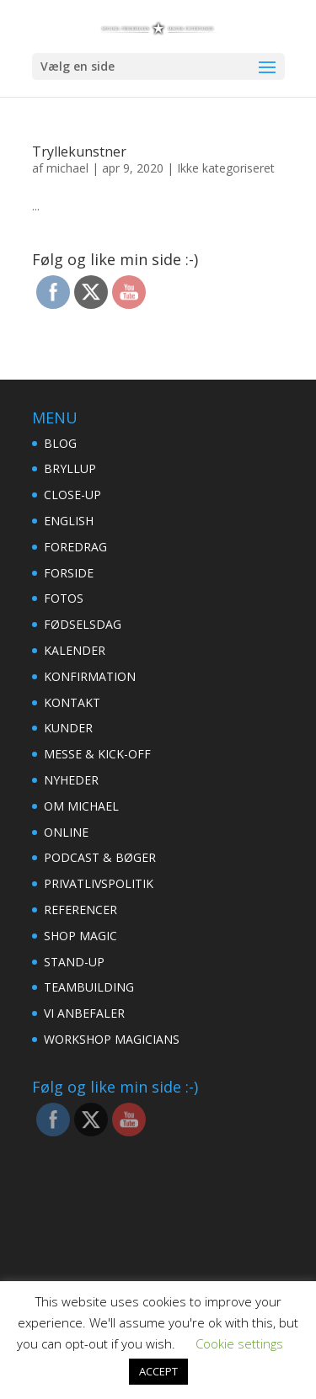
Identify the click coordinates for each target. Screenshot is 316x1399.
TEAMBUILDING (89, 987)
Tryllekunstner (79, 151)
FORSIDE (69, 573)
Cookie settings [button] (239, 1343)
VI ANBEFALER (84, 1013)
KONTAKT (72, 702)
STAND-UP (74, 962)
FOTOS (63, 598)
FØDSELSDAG (82, 624)
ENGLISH (69, 521)
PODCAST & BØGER (100, 857)
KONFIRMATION (90, 676)
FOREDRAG (75, 547)
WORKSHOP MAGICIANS (111, 1039)
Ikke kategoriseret (226, 168)
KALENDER (74, 650)
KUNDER (68, 728)
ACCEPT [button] (158, 1371)
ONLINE (66, 832)
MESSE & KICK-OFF (97, 754)
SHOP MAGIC (80, 936)
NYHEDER (71, 780)
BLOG (60, 443)
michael (67, 168)
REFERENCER (80, 910)
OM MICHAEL (81, 806)
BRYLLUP (70, 468)
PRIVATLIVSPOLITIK (98, 883)
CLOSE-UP (72, 495)
